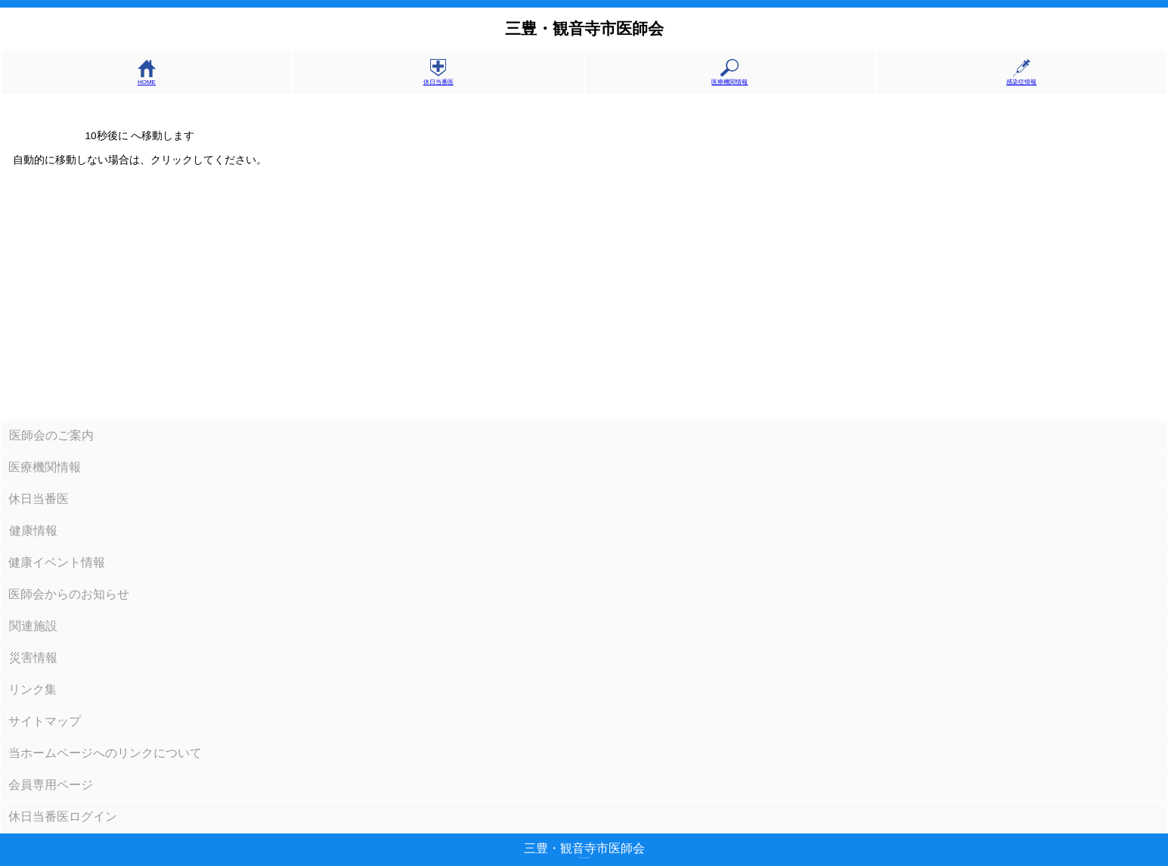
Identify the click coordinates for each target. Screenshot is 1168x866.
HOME (147, 78)
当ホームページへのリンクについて (105, 752)
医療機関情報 (729, 78)
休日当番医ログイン (62, 816)
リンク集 (32, 689)
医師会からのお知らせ (68, 594)
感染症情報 (1021, 78)
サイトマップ (44, 721)
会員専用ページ (50, 784)
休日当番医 (438, 78)
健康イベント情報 (56, 562)
